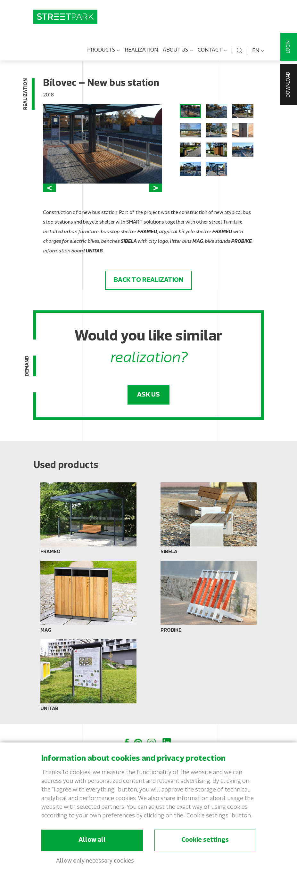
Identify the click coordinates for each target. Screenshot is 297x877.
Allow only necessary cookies (95, 861)
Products (103, 50)
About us (178, 50)
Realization (141, 50)
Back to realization (148, 280)
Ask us (148, 395)
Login (288, 46)
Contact (212, 50)
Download (288, 84)
